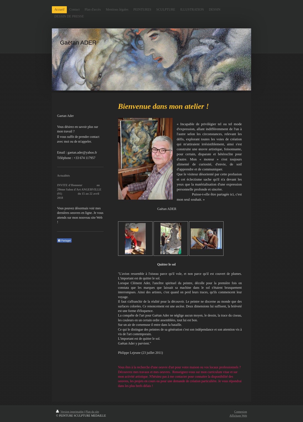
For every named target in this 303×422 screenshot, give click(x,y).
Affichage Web (238, 415)
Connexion (240, 411)
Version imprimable (70, 411)
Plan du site (92, 411)
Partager (64, 240)
